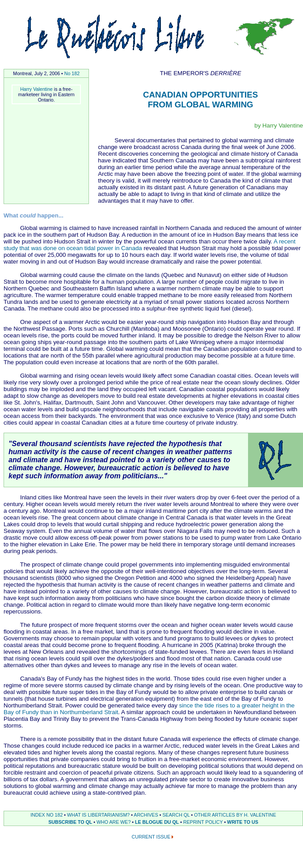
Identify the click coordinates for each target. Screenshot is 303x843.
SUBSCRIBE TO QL (70, 822)
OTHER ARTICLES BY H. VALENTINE (235, 814)
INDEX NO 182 (46, 814)
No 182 (72, 73)
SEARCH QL (175, 814)
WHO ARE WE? (113, 822)
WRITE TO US (242, 822)
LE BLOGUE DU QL (157, 822)
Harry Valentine (36, 89)
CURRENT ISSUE (151, 836)
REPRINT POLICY (203, 822)
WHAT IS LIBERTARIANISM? (98, 814)
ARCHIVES (146, 814)
